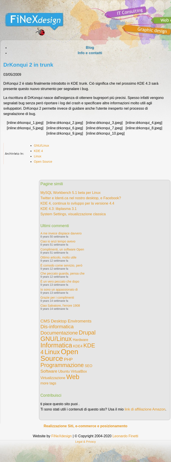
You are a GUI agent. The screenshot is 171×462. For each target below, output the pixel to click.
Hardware (80, 340)
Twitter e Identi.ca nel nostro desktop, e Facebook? (80, 198)
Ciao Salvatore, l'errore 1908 (60, 305)
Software (48, 371)
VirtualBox (79, 371)
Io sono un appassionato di (58, 289)
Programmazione (62, 365)
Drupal (87, 332)
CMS (45, 321)
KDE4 (77, 346)
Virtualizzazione (52, 378)
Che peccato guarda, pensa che (62, 273)
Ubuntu (64, 371)
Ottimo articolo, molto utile (58, 257)
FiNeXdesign (61, 436)
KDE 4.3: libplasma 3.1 (58, 209)
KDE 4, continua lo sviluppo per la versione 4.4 (77, 203)
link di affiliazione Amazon (145, 409)
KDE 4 (38, 151)
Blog (90, 47)
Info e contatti (90, 53)
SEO (88, 366)
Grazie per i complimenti (57, 297)
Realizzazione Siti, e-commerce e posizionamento (85, 426)
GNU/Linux (41, 145)
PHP (68, 359)
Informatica (56, 345)
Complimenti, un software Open (62, 249)
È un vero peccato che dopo (59, 281)
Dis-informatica (56, 326)
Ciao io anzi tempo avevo (57, 241)
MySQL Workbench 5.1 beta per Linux (70, 193)
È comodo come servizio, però (61, 265)
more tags (48, 383)
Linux (37, 156)
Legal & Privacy (85, 441)
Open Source (43, 161)
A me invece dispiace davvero (60, 233)
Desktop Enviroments (71, 321)
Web (72, 376)
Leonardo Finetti (125, 436)
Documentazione (59, 333)
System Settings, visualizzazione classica (73, 214)
